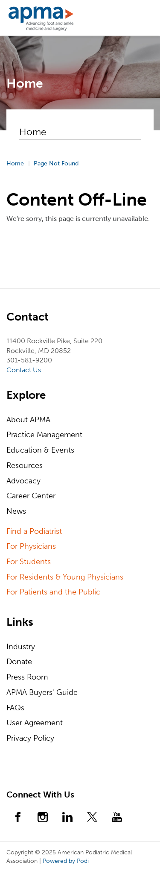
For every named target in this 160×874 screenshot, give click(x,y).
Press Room (27, 677)
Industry (20, 646)
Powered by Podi (66, 861)
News (16, 511)
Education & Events (40, 450)
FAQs (15, 707)
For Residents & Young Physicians (64, 577)
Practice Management (44, 434)
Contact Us (23, 370)
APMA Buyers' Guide (42, 692)
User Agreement (34, 722)
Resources (24, 465)
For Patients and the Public (53, 592)
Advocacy (23, 481)
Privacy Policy (30, 738)
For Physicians (31, 546)
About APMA (28, 419)
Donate (19, 661)
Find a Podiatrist (34, 531)
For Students (28, 561)
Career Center (30, 495)
